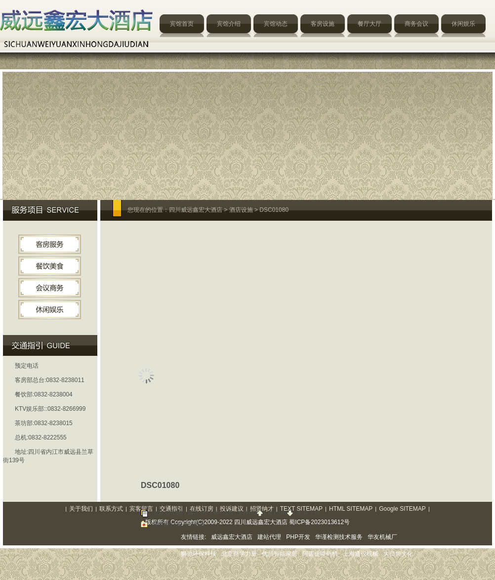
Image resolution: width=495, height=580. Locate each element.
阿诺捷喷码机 (320, 553)
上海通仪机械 (360, 553)
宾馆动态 (276, 23)
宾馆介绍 (229, 23)
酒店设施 (241, 209)
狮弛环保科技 (198, 553)
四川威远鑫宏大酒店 (195, 209)
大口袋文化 (398, 553)
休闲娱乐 (463, 23)
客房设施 (322, 23)
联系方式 (111, 508)
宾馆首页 (182, 23)
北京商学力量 (239, 553)
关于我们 (81, 508)
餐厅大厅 (369, 23)
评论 (194, 513)
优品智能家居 (279, 553)
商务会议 (416, 23)
